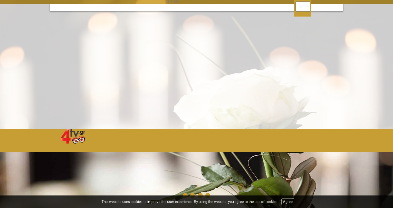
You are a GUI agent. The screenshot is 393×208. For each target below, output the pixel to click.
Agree (288, 202)
